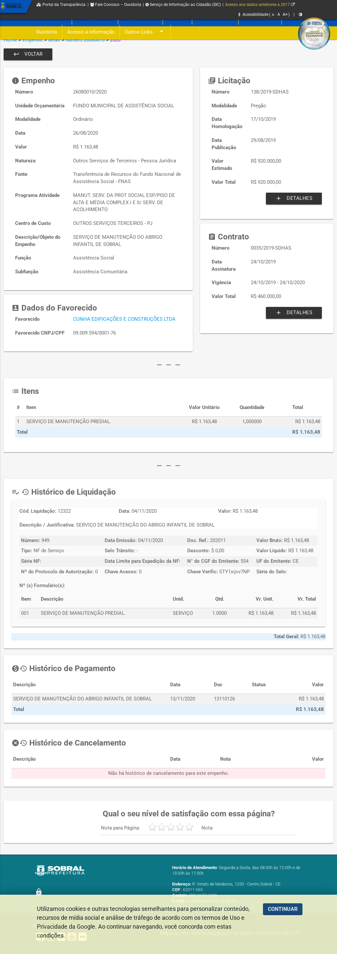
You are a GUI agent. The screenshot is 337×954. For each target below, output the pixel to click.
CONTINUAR (283, 909)
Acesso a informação (91, 32)
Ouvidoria (46, 32)
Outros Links (145, 32)
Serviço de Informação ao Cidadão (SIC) (183, 4)
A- (273, 14)
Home (10, 40)
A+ (285, 14)
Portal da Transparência (61, 4)
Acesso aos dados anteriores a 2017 (260, 4)
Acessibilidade (253, 14)
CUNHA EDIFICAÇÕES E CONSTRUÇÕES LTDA (124, 319)
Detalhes (293, 198)
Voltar (28, 54)
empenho (32, 40)
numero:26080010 (85, 40)
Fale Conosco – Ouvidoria (115, 4)
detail (54, 40)
